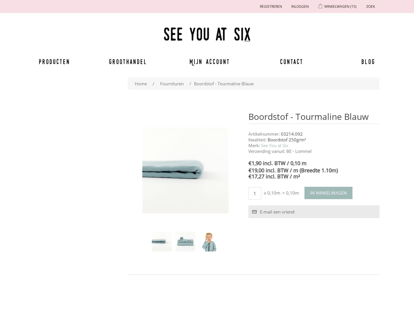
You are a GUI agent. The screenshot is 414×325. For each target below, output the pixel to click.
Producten (53, 61)
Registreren (271, 6)
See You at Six (274, 145)
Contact (292, 61)
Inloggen (300, 6)
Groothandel (128, 61)
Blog (368, 61)
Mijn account (209, 61)
